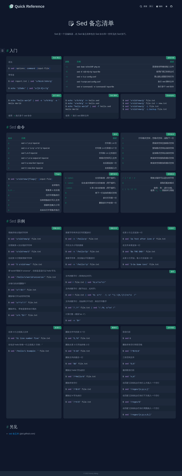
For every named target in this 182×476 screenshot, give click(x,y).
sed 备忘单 (14, 434)
